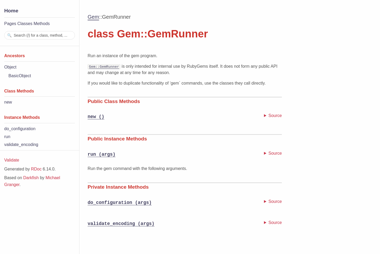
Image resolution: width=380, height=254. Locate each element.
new (8, 102)
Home (11, 10)
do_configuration (19, 128)
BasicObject (19, 76)
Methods (42, 23)
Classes (24, 23)
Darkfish (31, 177)
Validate (11, 160)
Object (10, 67)
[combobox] (39, 35)
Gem (93, 17)
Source (275, 115)
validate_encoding (21, 144)
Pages (10, 23)
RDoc (36, 169)
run (7, 136)
